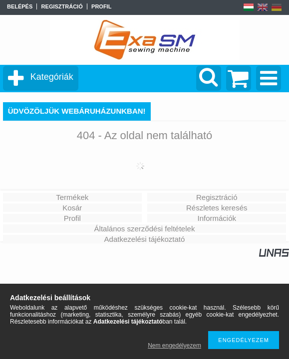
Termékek (72, 197)
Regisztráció (217, 197)
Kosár (72, 207)
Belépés (19, 6)
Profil (72, 218)
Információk (216, 218)
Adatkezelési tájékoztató (144, 239)
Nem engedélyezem (174, 345)
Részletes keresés (217, 207)
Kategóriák (51, 77)
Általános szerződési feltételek (144, 228)
